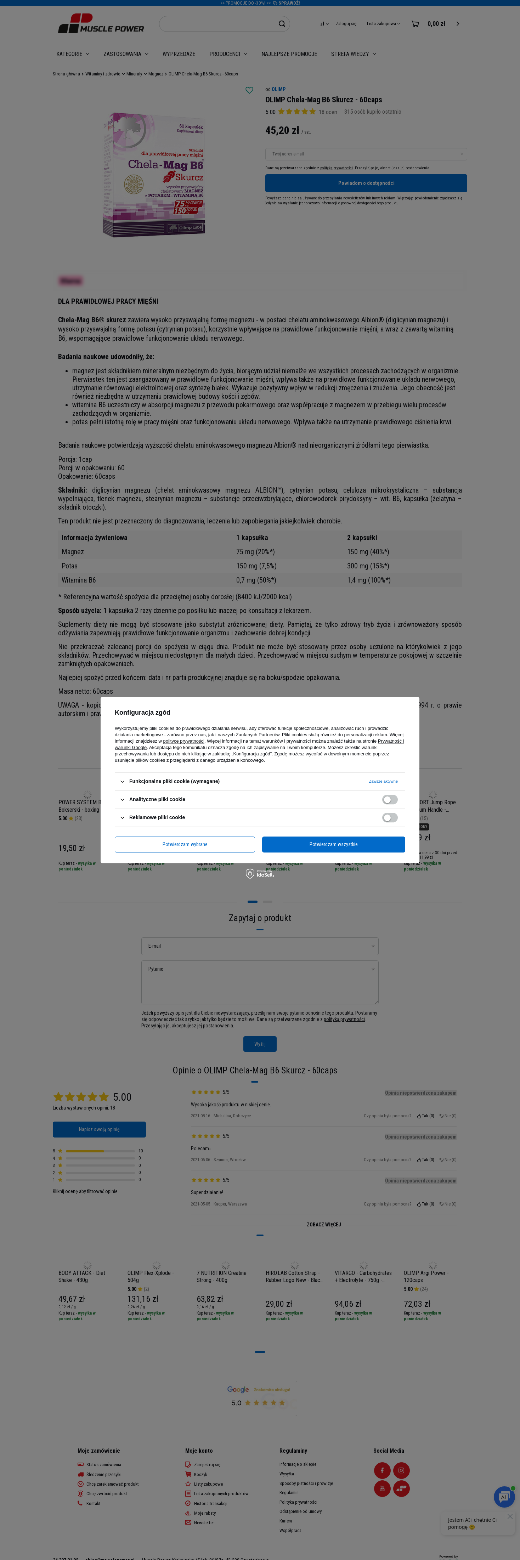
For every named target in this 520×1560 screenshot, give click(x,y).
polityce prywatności (183, 741)
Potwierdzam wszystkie (334, 844)
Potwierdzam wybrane (185, 844)
